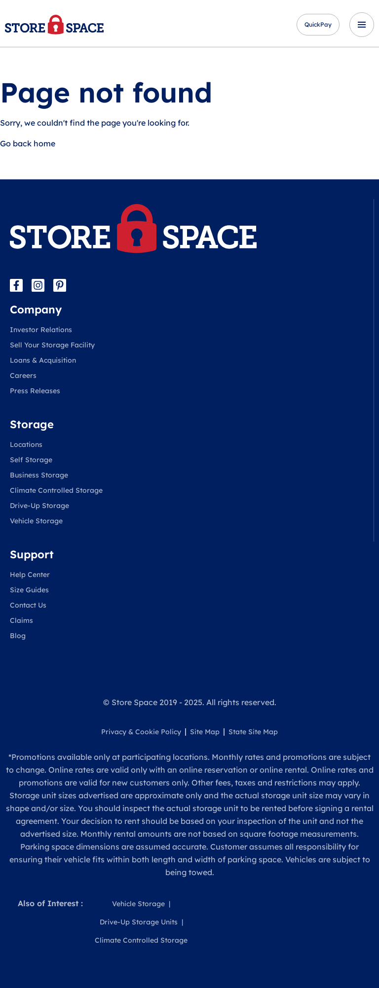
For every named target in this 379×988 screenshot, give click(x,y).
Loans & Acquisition (43, 360)
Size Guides (29, 589)
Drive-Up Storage (39, 505)
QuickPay (318, 24)
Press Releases (35, 390)
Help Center (30, 574)
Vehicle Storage (36, 520)
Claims (21, 620)
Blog (18, 635)
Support (32, 554)
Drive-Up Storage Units (139, 922)
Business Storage (39, 475)
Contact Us (28, 605)
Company (36, 309)
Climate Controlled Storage (56, 490)
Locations (26, 444)
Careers (23, 375)
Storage (32, 424)
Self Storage (31, 459)
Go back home (27, 143)
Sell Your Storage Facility (52, 345)
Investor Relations (41, 329)
